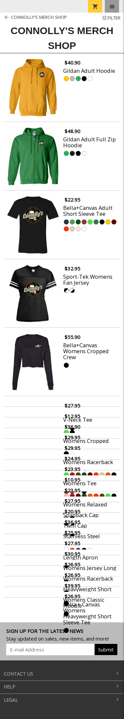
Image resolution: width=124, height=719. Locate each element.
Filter (111, 18)
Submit (106, 649)
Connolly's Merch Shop (35, 17)
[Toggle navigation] (112, 6)
